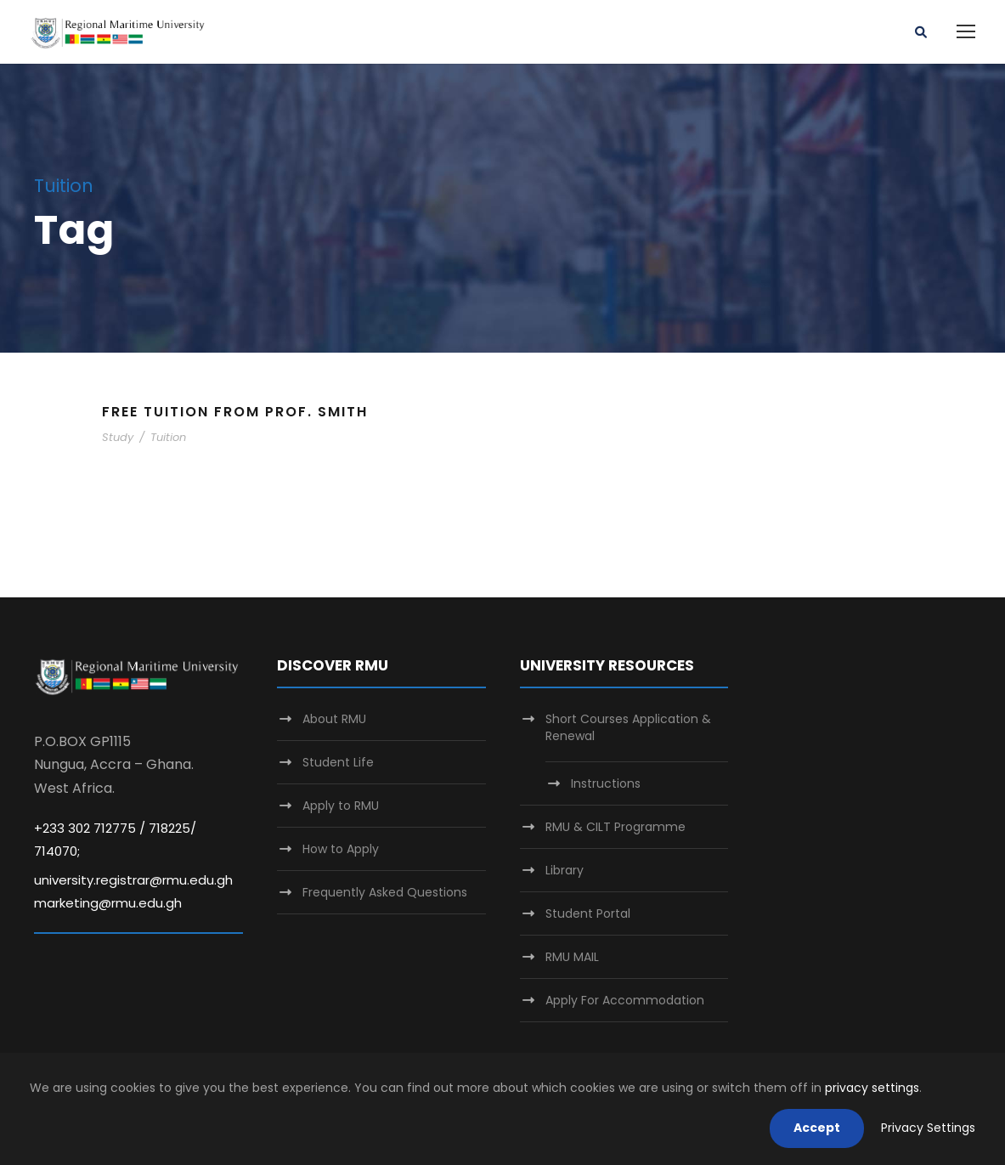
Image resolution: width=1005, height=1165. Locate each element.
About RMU (334, 718)
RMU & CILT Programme (615, 826)
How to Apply (340, 848)
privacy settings (872, 1087)
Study (117, 437)
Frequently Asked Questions (384, 892)
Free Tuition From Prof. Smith (235, 411)
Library (564, 870)
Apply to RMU (340, 805)
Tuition (168, 437)
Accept (816, 1127)
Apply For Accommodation (624, 1000)
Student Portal (587, 913)
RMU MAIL (572, 956)
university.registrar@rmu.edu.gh (133, 880)
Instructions (606, 783)
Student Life (338, 762)
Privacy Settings (928, 1127)
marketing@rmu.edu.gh (108, 903)
